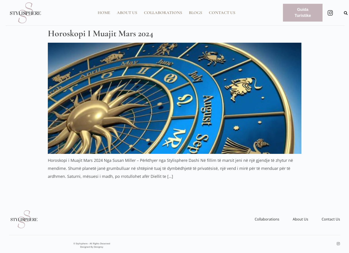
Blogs (195, 12)
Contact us (331, 219)
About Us (127, 12)
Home (104, 12)
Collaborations (163, 12)
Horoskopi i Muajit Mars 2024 (100, 33)
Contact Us (222, 12)
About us (300, 219)
